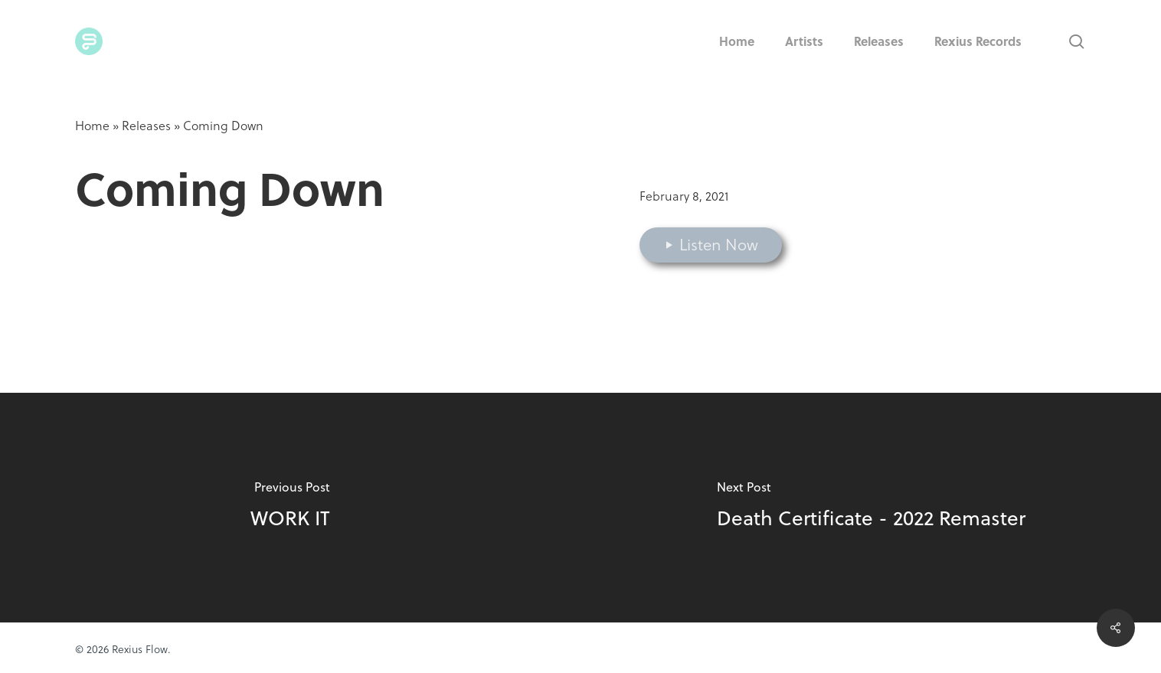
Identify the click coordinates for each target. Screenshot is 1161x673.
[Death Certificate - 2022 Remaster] (870, 507)
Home (92, 125)
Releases (146, 125)
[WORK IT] (290, 507)
